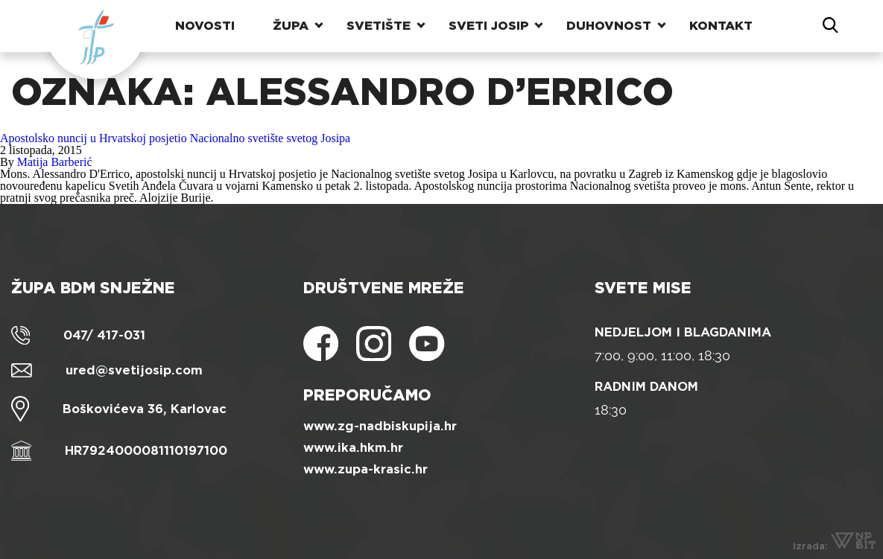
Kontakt (721, 26)
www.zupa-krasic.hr (365, 469)
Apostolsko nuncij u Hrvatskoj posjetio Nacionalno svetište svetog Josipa (175, 138)
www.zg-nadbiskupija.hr (380, 426)
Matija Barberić (54, 162)
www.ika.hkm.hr (353, 447)
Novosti (205, 26)
